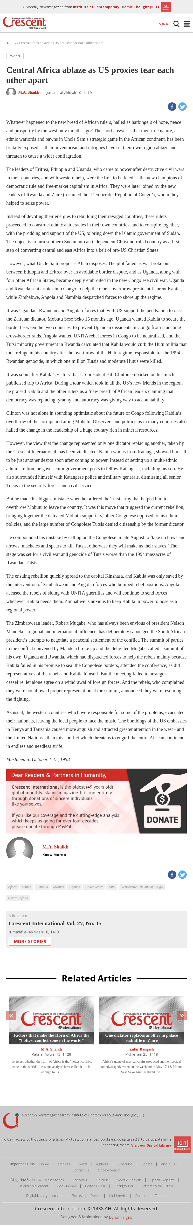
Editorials (80, 1181)
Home (44, 1165)
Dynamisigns (120, 1218)
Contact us (80, 1171)
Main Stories (54, 1181)
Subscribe (124, 1165)
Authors (102, 1165)
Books (77, 1197)
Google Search (109, 1171)
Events (95, 1197)
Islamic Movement (34, 1187)
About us (168, 1165)
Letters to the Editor (157, 1187)
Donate (146, 1165)
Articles (57, 1197)
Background (123, 1187)
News (83, 1165)
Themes (161, 1197)
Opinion (102, 1181)
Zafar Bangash (141, 1051)
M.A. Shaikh (51, 1051)
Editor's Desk (95, 1187)
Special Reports (162, 1181)
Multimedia (118, 1197)
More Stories (30, 943)
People (140, 1197)
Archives (64, 1165)
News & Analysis (129, 1181)
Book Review (66, 1187)
